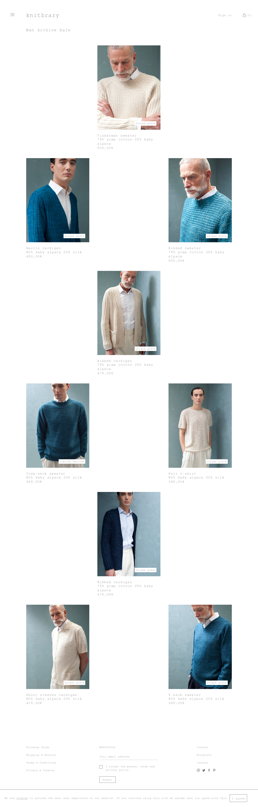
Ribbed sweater (185, 248)
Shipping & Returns (41, 755)
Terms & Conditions (41, 762)
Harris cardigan (43, 248)
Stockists (204, 755)
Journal (202, 762)
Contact (202, 747)
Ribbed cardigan (114, 360)
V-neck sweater (185, 694)
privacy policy (117, 770)
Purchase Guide (37, 747)
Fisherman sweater (117, 135)
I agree (238, 798)
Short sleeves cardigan (51, 694)
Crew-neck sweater (46, 473)
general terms (137, 766)
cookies (22, 798)
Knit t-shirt (182, 473)
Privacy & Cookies (40, 770)
